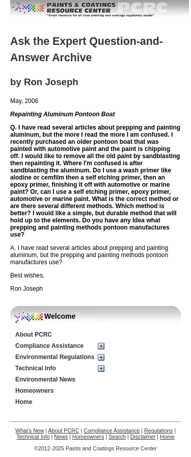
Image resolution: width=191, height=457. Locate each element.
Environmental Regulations (54, 357)
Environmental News (45, 379)
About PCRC (33, 334)
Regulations (158, 430)
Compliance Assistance (49, 345)
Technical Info (35, 368)
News (61, 437)
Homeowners (34, 390)
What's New (29, 430)
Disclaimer (143, 437)
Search (117, 437)
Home (23, 401)
